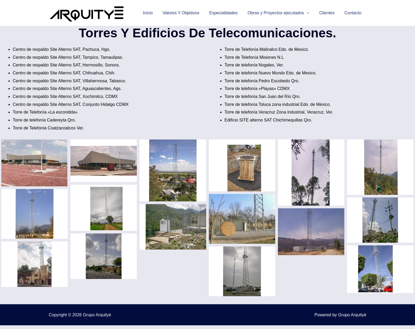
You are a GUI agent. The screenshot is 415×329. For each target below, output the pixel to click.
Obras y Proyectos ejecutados (279, 13)
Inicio (155, 13)
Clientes (329, 13)
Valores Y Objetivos (187, 13)
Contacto (353, 13)
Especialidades (228, 13)
